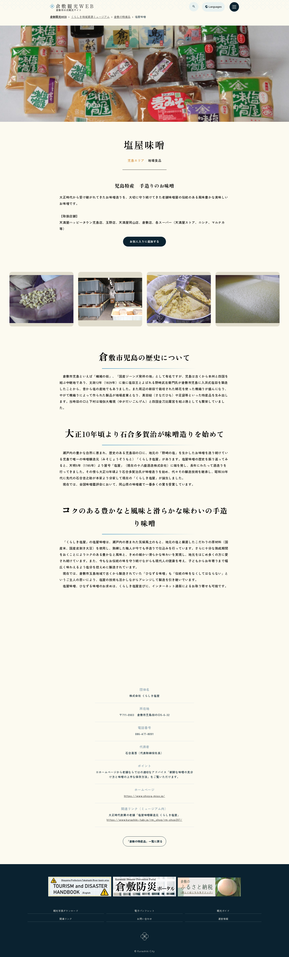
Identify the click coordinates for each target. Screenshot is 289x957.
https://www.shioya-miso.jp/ (144, 796)
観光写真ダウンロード (65, 910)
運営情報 (223, 918)
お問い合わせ (144, 918)
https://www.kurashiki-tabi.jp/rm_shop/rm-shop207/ (144, 820)
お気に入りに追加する (144, 241)
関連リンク (65, 918)
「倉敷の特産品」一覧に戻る (144, 841)
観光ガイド (223, 910)
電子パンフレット (144, 910)
